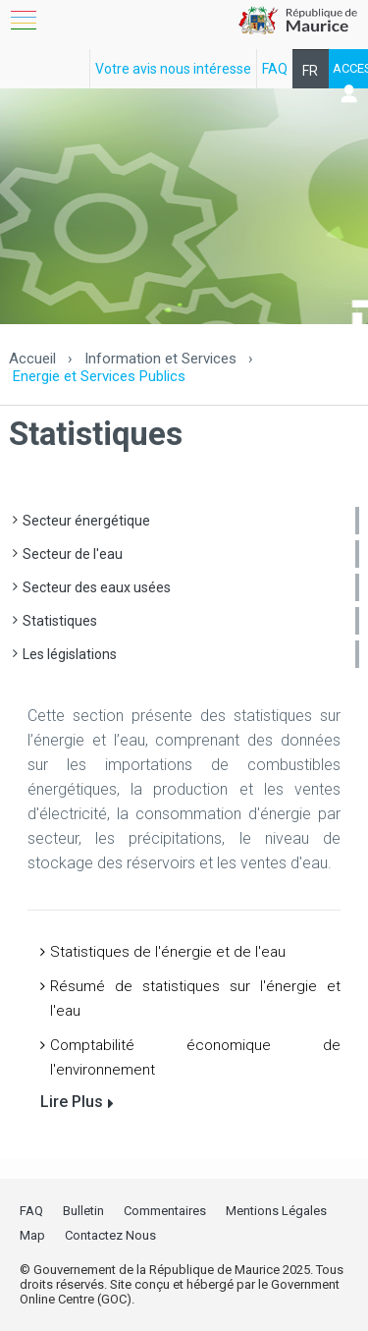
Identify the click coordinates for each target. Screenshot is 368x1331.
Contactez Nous (110, 1235)
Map (32, 1235)
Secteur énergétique (86, 520)
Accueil (32, 358)
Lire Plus (71, 1101)
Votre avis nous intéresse (173, 69)
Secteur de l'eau (73, 554)
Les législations (70, 654)
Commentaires (165, 1210)
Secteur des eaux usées (97, 587)
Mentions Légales (276, 1210)
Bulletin (83, 1210)
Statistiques (60, 621)
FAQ (275, 69)
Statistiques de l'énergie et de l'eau (168, 952)
